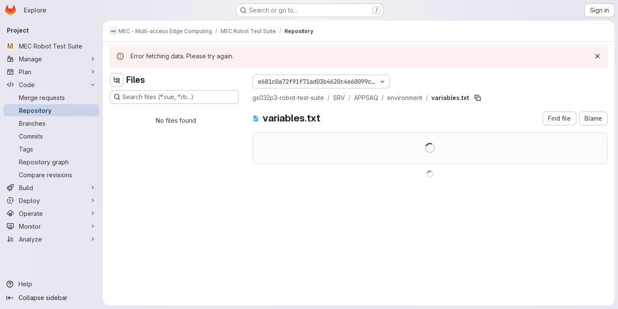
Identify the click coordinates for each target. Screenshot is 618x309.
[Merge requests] (51, 97)
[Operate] (51, 213)
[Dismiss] (597, 56)
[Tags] (51, 149)
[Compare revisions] (51, 175)
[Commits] (51, 136)
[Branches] (51, 123)
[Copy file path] (478, 98)
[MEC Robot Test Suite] (51, 46)
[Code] (51, 85)
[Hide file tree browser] (117, 80)
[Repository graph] (51, 162)
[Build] (51, 188)
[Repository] (51, 110)
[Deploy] (51, 200)
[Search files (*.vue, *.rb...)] (174, 97)
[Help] (51, 284)
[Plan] (51, 72)
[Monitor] (51, 226)
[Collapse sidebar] (51, 298)
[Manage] (51, 59)
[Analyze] (51, 239)
